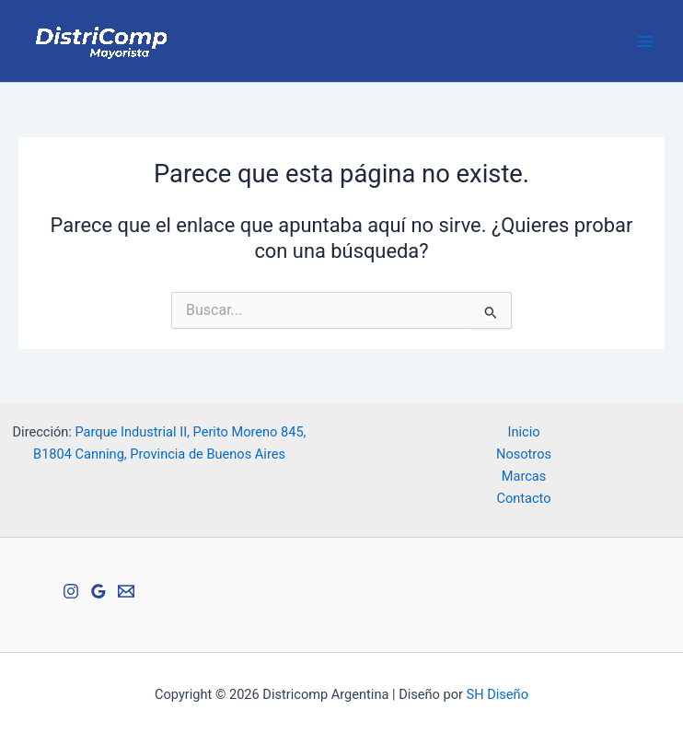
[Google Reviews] (98, 591)
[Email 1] (126, 591)
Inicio (523, 432)
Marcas (524, 476)
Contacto (523, 498)
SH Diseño (497, 694)
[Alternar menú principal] (645, 41)
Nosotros (523, 454)
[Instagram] (71, 591)
